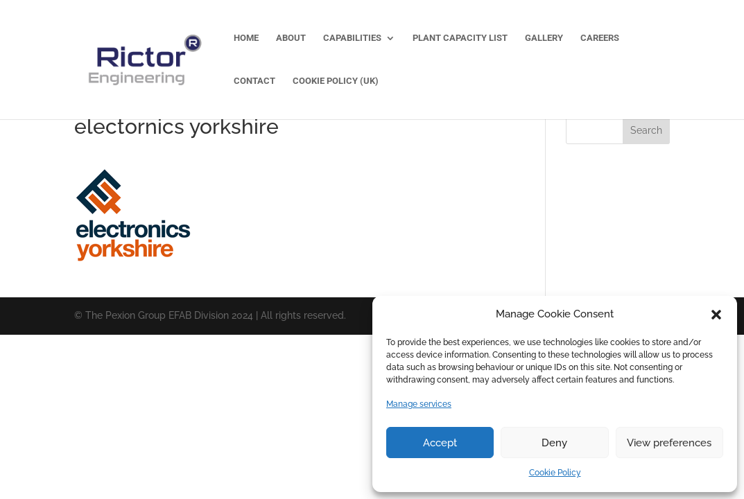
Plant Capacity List (460, 38)
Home (246, 38)
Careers (599, 38)
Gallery (544, 38)
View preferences (669, 443)
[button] (716, 315)
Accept (440, 443)
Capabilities (352, 38)
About (291, 38)
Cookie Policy (555, 473)
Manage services (418, 404)
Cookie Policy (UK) (336, 81)
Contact (254, 81)
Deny (554, 443)
